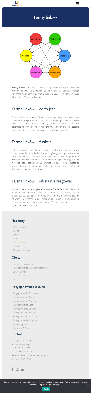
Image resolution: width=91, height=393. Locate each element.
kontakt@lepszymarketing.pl (34, 355)
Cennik (16, 238)
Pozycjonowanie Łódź (23, 304)
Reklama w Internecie (23, 263)
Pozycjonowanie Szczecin (25, 316)
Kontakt (16, 246)
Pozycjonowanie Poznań (24, 312)
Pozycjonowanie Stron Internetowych (30, 267)
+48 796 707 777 (26, 351)
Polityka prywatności (22, 250)
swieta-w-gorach (20, 324)
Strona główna (19, 226)
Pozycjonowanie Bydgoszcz (25, 320)
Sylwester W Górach (22, 328)
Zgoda (46, 389)
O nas (15, 234)
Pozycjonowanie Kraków (24, 297)
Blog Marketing (20, 242)
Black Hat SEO (18, 195)
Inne (15, 279)
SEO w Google (19, 271)
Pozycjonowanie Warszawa (25, 293)
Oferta (16, 230)
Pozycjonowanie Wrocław (25, 300)
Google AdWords (21, 275)
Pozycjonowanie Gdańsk (24, 308)
